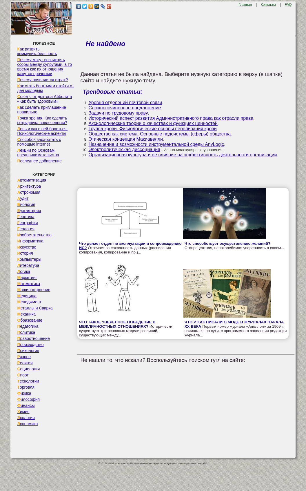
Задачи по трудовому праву (118, 112)
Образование (29, 320)
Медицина (27, 295)
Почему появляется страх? (42, 79)
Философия (28, 399)
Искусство (26, 247)
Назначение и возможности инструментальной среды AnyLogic (156, 144)
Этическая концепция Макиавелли (125, 139)
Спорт (22, 375)
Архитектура (29, 186)
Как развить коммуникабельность (37, 51)
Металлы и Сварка (34, 308)
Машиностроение (33, 289)
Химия (23, 411)
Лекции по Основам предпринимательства (38, 152)
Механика (26, 314)
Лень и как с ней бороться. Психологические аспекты (42, 131)
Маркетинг (27, 277)
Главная (245, 5)
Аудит (22, 198)
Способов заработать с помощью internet (39, 141)
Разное (24, 356)
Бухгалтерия (29, 210)
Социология (28, 369)
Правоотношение (33, 338)
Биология (26, 204)
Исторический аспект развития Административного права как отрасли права (170, 118)
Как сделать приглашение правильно (41, 109)
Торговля (25, 387)
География (27, 222)
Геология (25, 229)
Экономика (27, 423)
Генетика (25, 216)
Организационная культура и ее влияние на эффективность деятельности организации (182, 154)
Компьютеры (29, 259)
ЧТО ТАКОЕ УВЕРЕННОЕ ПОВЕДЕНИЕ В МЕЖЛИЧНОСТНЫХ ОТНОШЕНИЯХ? (117, 324)
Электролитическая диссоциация (124, 149)
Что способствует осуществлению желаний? (228, 243)
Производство (30, 344)
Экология (25, 417)
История (25, 253)
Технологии (28, 381)
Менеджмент (29, 302)
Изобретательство (34, 235)
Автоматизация (31, 180)
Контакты (268, 5)
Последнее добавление (39, 161)
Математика (28, 283)
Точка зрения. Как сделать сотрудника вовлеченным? (42, 120)
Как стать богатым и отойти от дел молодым (45, 88)
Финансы (25, 405)
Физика (24, 393)
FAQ (288, 5)
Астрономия (28, 192)
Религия (24, 362)
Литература (28, 265)
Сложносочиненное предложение (124, 107)
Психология (28, 350)
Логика (23, 271)
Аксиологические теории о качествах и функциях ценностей (153, 123)
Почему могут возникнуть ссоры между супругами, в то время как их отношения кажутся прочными (44, 66)
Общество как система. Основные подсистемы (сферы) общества (159, 133)
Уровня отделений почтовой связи (125, 102)
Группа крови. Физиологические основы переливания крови (152, 128)
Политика (26, 332)
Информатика (30, 241)
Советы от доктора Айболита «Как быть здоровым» (44, 99)
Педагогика (27, 326)
